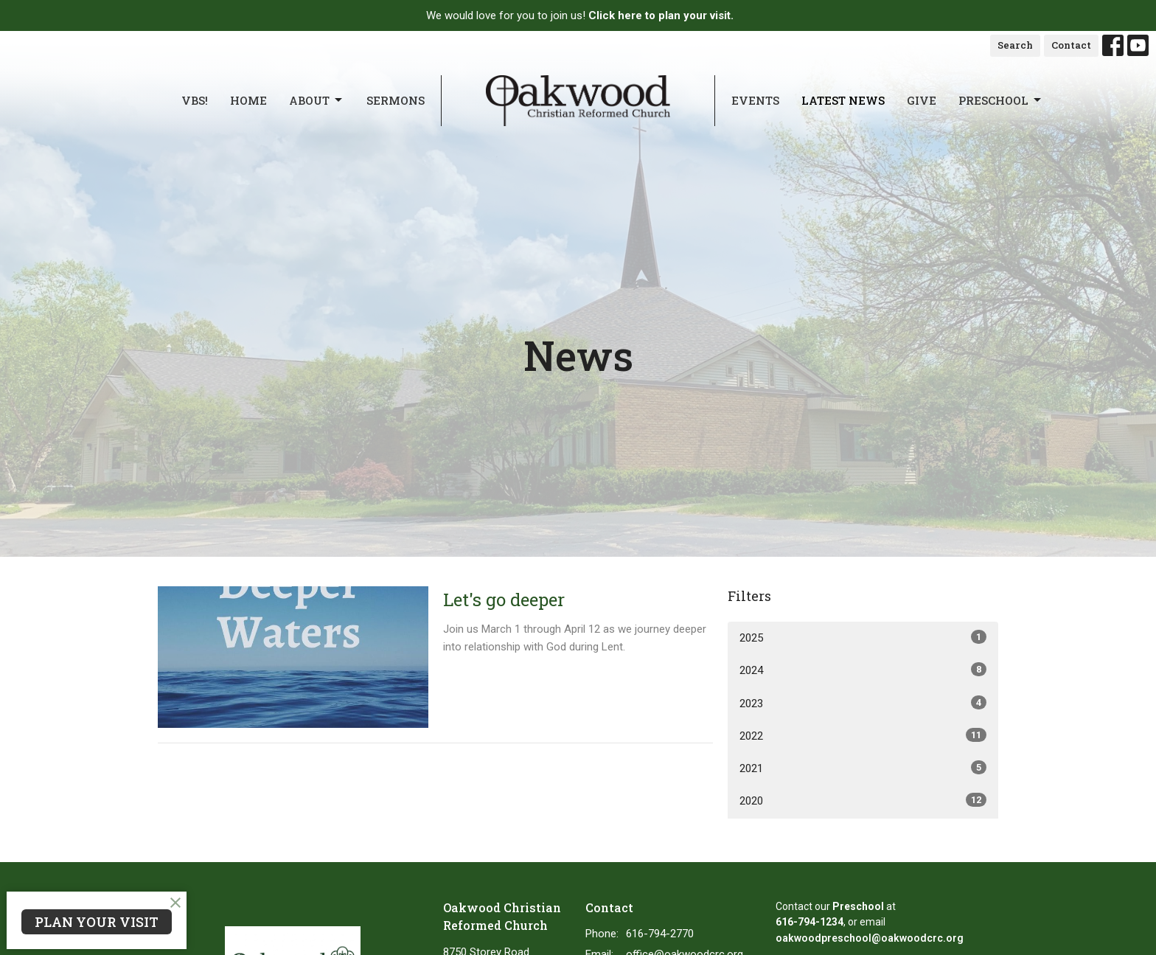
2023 (862, 702)
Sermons (395, 100)
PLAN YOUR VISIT (97, 922)
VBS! (194, 100)
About (316, 100)
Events (755, 100)
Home (248, 100)
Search (1015, 45)
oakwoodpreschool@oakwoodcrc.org (870, 938)
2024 (862, 669)
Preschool (1000, 100)
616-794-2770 (660, 933)
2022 (862, 735)
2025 (862, 637)
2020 (862, 800)
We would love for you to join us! (580, 15)
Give (921, 100)
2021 (862, 767)
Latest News (843, 100)
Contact (1071, 45)
